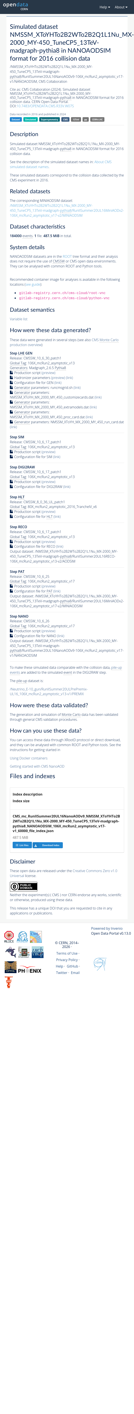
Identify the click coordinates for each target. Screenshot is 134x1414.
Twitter (62, 972)
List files (22, 845)
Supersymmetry (49, 119)
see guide (33, 284)
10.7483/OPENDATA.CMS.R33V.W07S (45, 106)
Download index (46, 845)
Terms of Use (67, 953)
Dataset (16, 119)
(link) (69, 377)
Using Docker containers (28, 758)
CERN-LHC (97, 119)
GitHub (72, 966)
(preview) (49, 372)
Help (59, 966)
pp (85, 119)
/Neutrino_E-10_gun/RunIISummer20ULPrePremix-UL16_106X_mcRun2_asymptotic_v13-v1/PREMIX (49, 691)
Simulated (30, 119)
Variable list (18, 319)
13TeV (76, 119)
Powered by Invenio (107, 928)
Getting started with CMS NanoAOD (37, 766)
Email (75, 972)
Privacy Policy (67, 959)
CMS (65, 119)
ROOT (67, 256)
